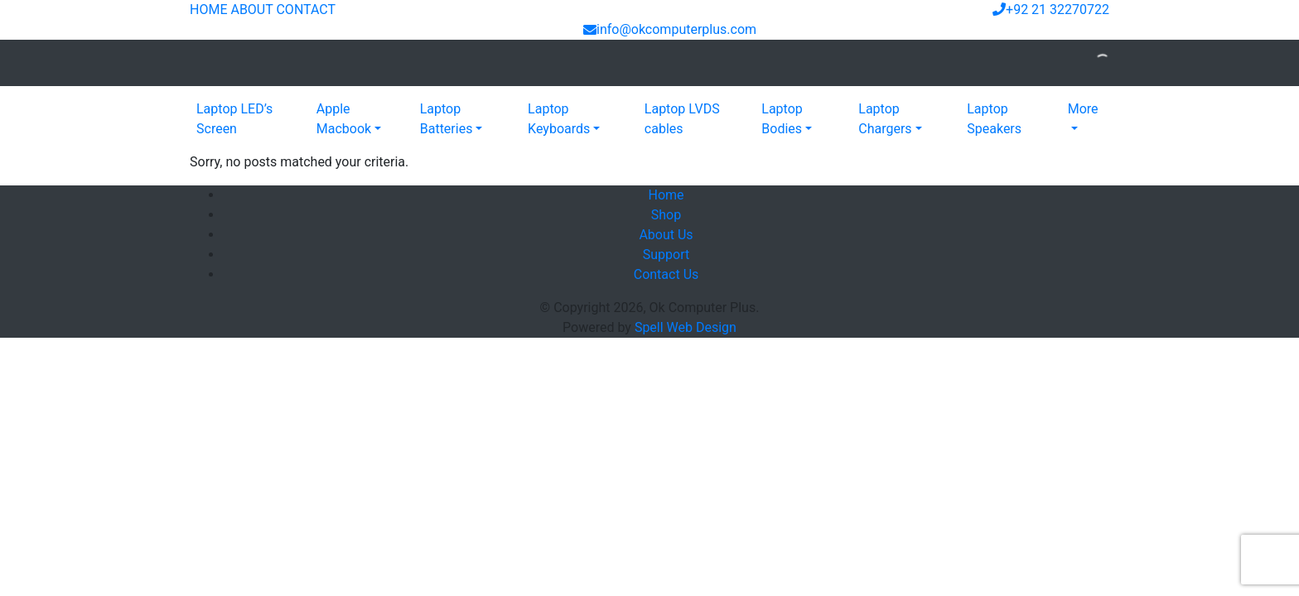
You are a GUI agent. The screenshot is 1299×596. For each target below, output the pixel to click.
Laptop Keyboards (559, 119)
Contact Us (666, 274)
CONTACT (306, 9)
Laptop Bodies (782, 119)
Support (666, 254)
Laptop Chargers (884, 119)
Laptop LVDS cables (682, 119)
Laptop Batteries (446, 119)
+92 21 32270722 (1050, 9)
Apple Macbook (343, 119)
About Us (666, 235)
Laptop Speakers (994, 119)
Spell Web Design (685, 327)
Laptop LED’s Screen (234, 119)
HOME (208, 9)
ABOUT (251, 9)
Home (665, 195)
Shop (666, 215)
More (1083, 109)
